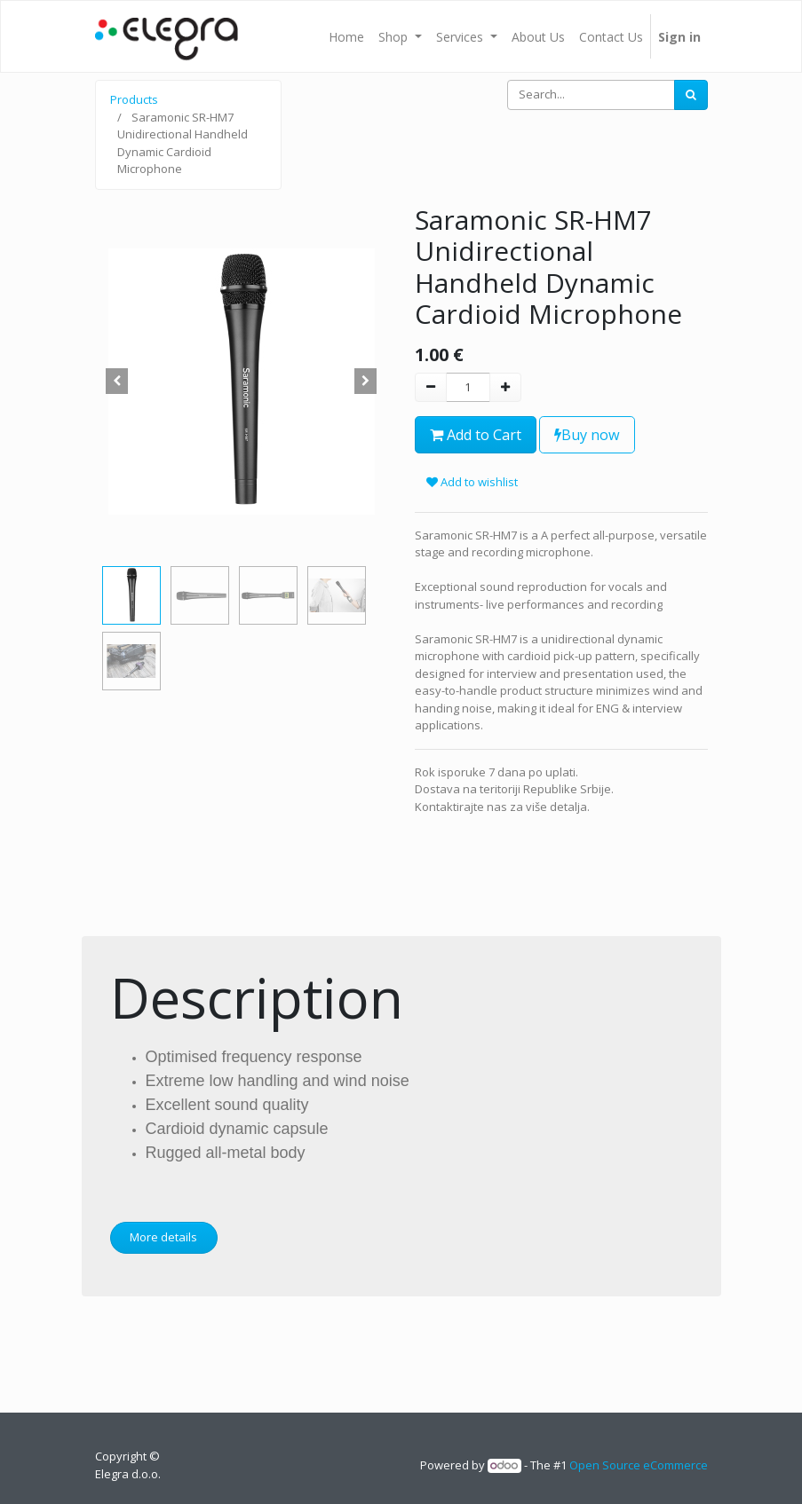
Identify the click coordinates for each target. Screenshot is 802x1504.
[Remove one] (431, 388)
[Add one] (505, 388)
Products (134, 99)
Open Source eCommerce (638, 1465)
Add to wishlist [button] (472, 482)
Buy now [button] (587, 435)
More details (163, 1237)
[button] (117, 381)
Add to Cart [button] (475, 435)
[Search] (691, 95)
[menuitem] (346, 36)
